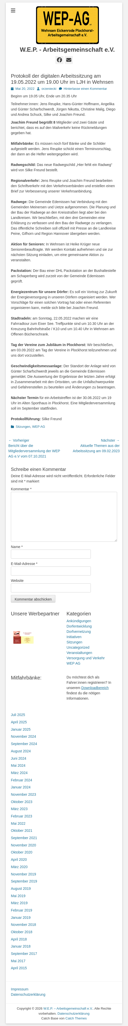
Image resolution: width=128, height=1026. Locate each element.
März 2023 (19, 809)
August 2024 (21, 751)
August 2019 (21, 889)
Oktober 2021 (21, 831)
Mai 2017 (18, 961)
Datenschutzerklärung (28, 994)
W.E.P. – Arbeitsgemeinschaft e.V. (68, 1008)
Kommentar (21, 489)
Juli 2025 (18, 715)
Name (17, 547)
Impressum (19, 989)
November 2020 (23, 845)
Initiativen (74, 637)
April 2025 (19, 722)
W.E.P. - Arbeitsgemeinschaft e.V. (67, 49)
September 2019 (24, 881)
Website (17, 581)
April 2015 (19, 968)
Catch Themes (76, 1018)
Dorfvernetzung (79, 632)
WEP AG (38, 427)
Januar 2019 (21, 918)
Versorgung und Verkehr (86, 658)
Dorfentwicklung (79, 626)
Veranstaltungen (79, 653)
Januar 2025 (21, 729)
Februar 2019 (21, 910)
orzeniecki (48, 89)
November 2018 (23, 925)
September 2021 (24, 838)
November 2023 (23, 794)
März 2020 (19, 867)
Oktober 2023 (21, 802)
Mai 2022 (18, 823)
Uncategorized (78, 647)
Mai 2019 (18, 896)
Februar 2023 (21, 816)
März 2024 (19, 773)
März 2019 (19, 903)
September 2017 (24, 954)
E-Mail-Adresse (24, 564)
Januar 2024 (21, 787)
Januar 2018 (21, 946)
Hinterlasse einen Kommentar (85, 89)
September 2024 (24, 744)
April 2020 (19, 860)
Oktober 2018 (21, 932)
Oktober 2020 (21, 852)
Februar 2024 (21, 780)
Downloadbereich (95, 688)
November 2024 (23, 736)
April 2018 (19, 939)
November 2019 (23, 874)
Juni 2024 (18, 758)
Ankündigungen (79, 621)
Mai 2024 (18, 765)
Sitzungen (23, 427)
